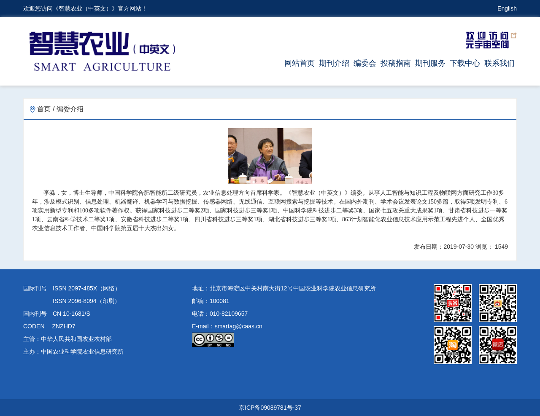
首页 (40, 109)
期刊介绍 (334, 63)
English (507, 8)
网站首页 (299, 63)
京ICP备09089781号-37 (270, 407)
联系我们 (499, 63)
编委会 (365, 63)
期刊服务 (430, 63)
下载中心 (465, 63)
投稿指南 (396, 63)
